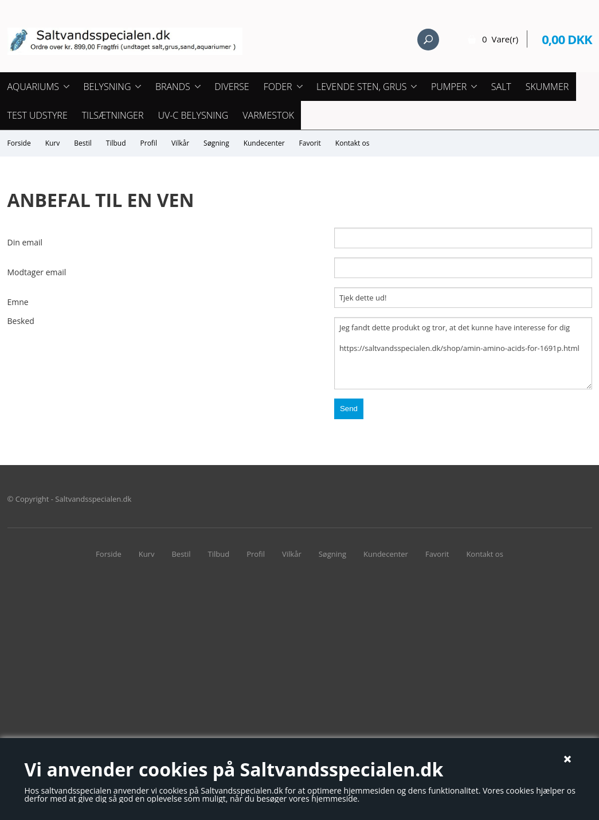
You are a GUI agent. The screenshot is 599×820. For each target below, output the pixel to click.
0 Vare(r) (500, 39)
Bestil (83, 143)
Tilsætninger (113, 115)
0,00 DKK (567, 39)
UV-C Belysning (193, 115)
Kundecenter (264, 143)
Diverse (231, 86)
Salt (501, 86)
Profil (148, 143)
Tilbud (116, 143)
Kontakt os (352, 143)
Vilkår (180, 143)
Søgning (216, 143)
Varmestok (268, 115)
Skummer (547, 86)
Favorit (310, 143)
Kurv (52, 143)
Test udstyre (37, 115)
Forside (19, 143)
